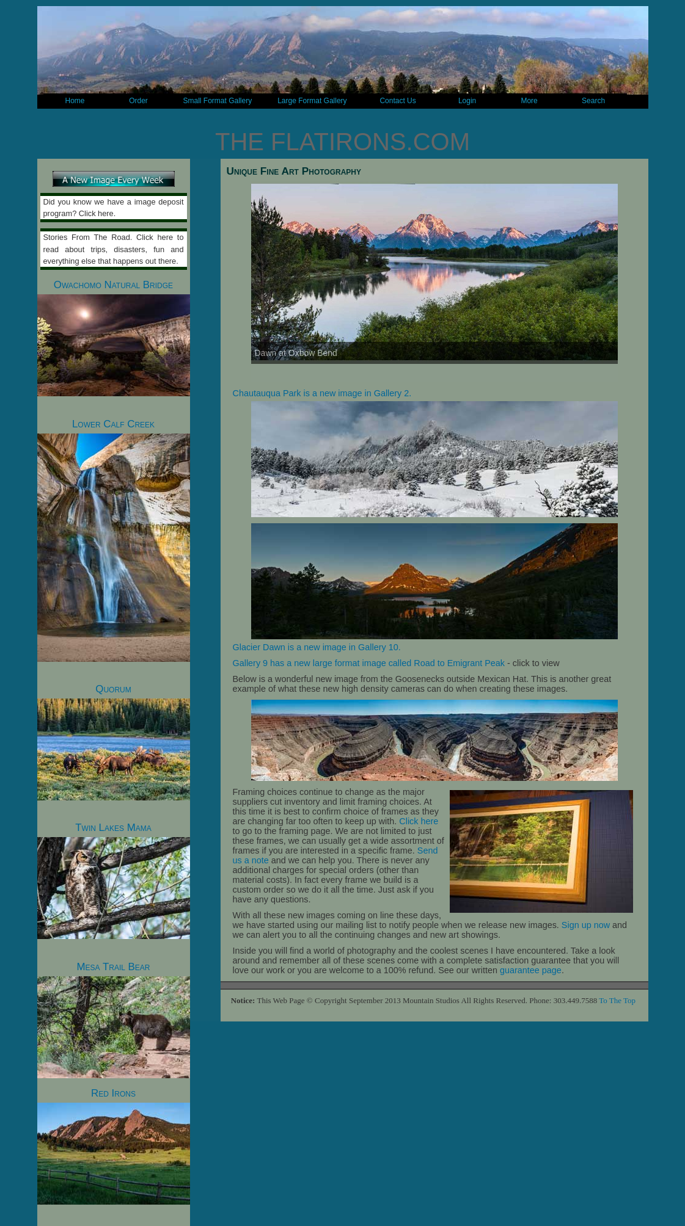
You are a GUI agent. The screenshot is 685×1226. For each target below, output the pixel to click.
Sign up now (586, 925)
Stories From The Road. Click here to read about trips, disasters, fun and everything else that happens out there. (113, 249)
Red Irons (113, 1146)
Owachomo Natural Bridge (113, 337)
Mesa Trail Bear (113, 1019)
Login (467, 100)
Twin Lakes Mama (113, 880)
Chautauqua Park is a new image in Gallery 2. (322, 393)
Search (593, 100)
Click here (418, 821)
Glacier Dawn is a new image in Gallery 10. (317, 647)
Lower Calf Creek (113, 540)
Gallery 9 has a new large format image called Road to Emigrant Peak (369, 663)
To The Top (617, 1000)
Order (138, 100)
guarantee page (531, 970)
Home (74, 100)
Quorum (113, 741)
